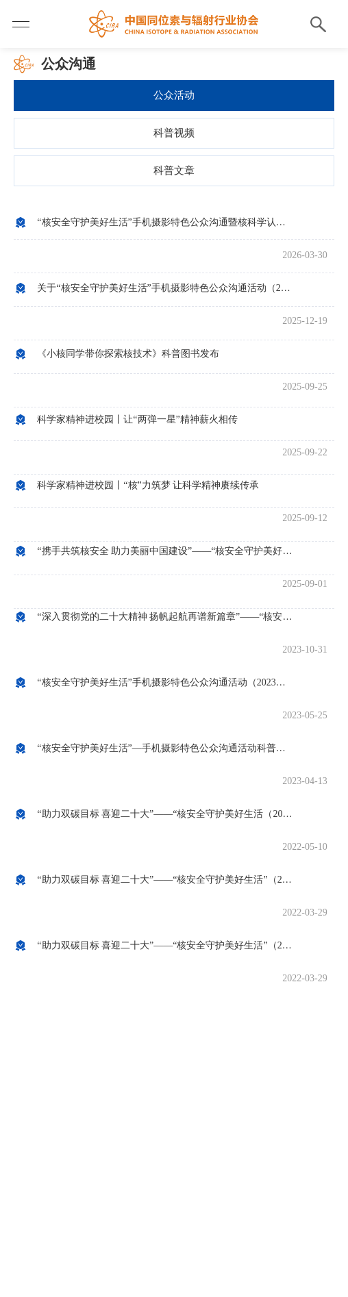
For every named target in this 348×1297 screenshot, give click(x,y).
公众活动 (174, 95)
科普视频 (174, 132)
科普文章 (174, 170)
